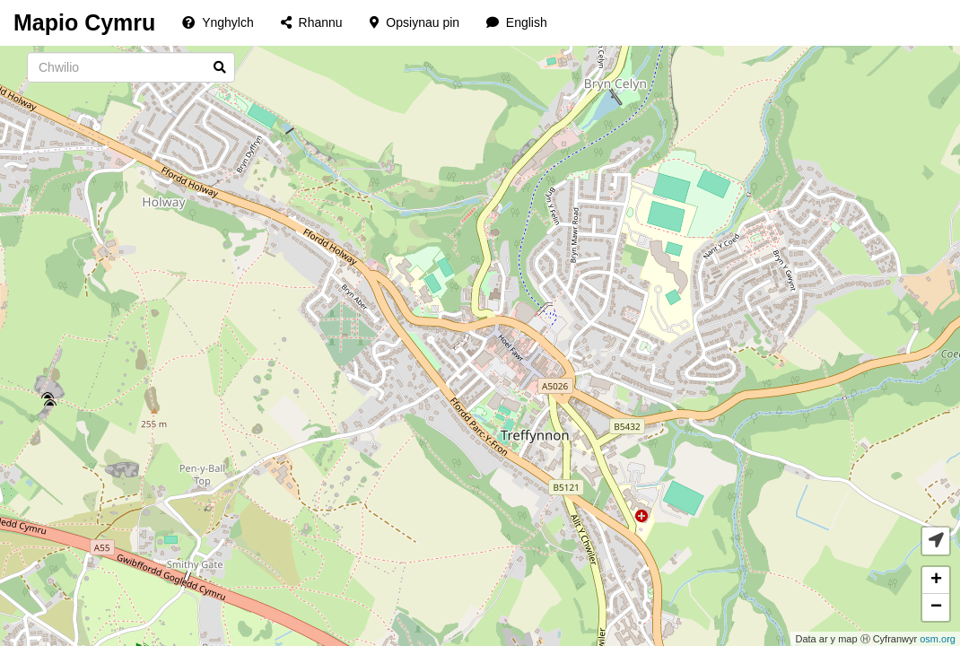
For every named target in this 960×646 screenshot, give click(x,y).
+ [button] (936, 580)
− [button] (936, 607)
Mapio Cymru (84, 22)
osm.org (938, 638)
